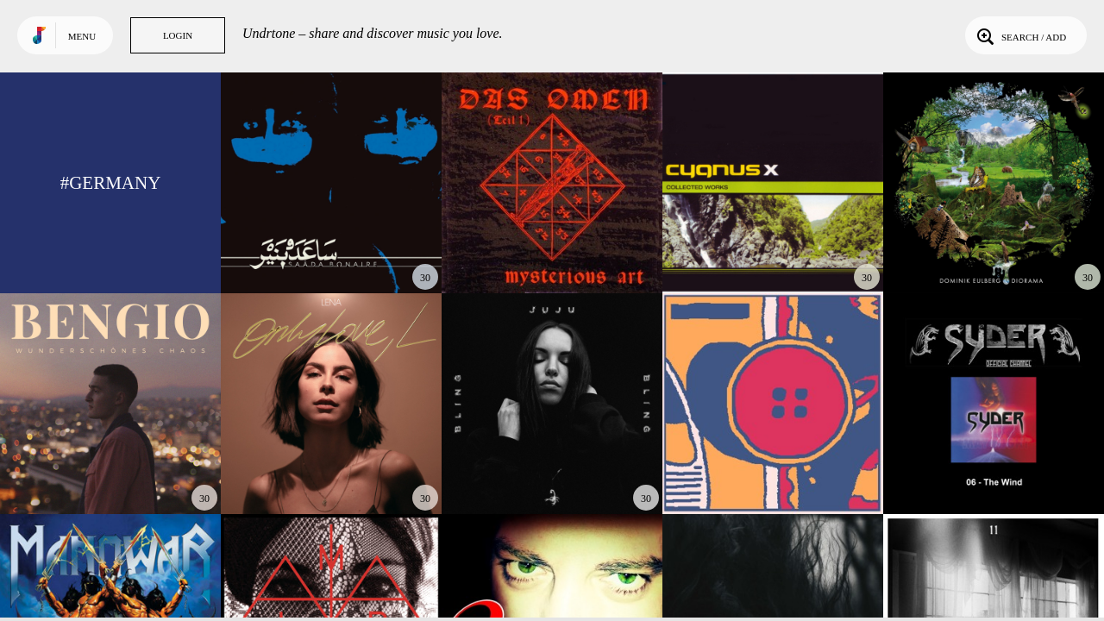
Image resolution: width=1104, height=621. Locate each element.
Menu (82, 36)
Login (177, 35)
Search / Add (1020, 35)
